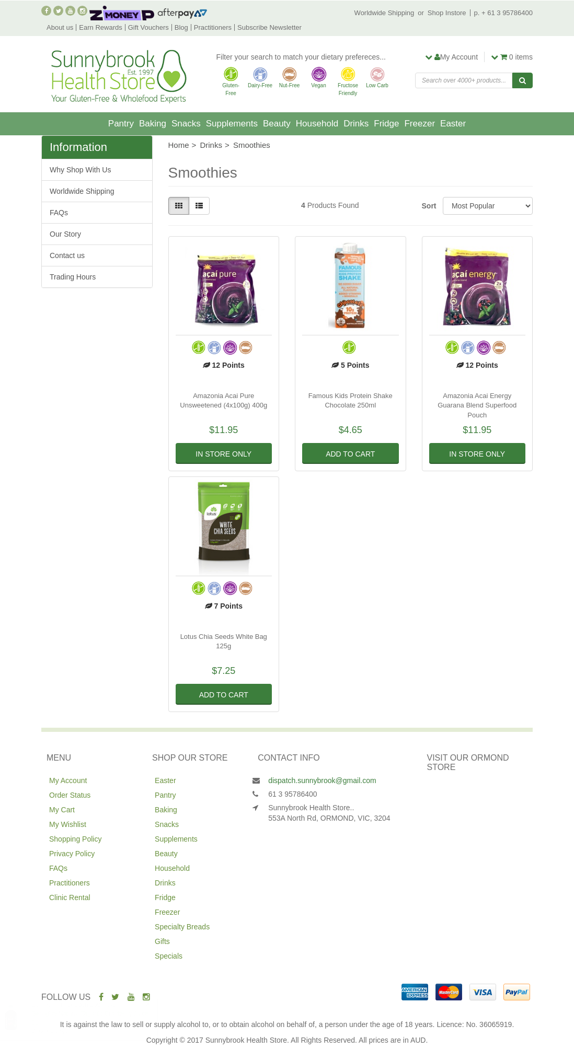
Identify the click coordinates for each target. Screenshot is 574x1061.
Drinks (356, 124)
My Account (68, 780)
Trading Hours (73, 277)
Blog (181, 27)
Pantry (121, 124)
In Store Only (223, 454)
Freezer (419, 124)
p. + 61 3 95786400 (503, 12)
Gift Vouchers (148, 27)
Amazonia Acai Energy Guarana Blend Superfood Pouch (477, 405)
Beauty (277, 124)
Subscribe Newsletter (269, 27)
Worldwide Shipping (384, 12)
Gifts (162, 941)
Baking (152, 124)
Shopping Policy (75, 839)
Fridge (386, 124)
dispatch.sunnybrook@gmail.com (322, 780)
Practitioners (213, 27)
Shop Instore (447, 12)
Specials (168, 956)
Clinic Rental (69, 897)
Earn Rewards (100, 27)
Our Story (65, 234)
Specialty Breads (182, 927)
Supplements (232, 124)
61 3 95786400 (292, 794)
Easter (453, 124)
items (512, 57)
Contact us (67, 255)
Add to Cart (350, 454)
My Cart (62, 810)
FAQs (59, 212)
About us (60, 27)
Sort (428, 206)
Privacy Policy (72, 853)
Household (317, 124)
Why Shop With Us (80, 170)
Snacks (186, 124)
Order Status (69, 795)
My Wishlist (67, 824)
